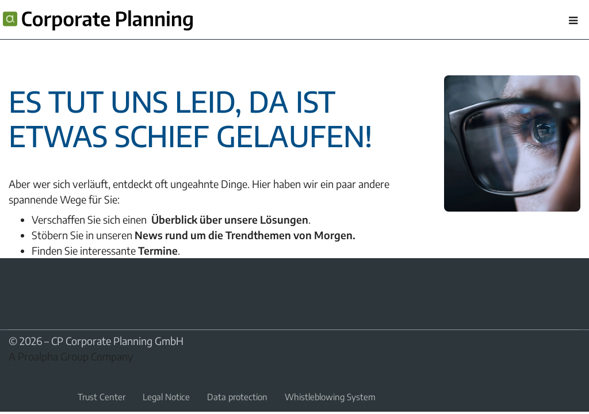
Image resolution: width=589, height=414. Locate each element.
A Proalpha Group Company (71, 356)
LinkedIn (15, 285)
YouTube (43, 285)
